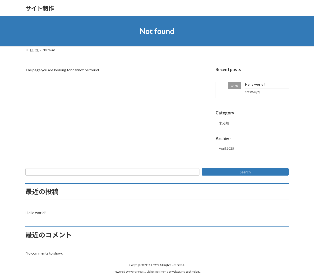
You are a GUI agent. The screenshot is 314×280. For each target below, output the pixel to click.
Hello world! (255, 84)
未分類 (224, 123)
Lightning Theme (157, 272)
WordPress (136, 272)
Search (245, 172)
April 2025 (226, 148)
